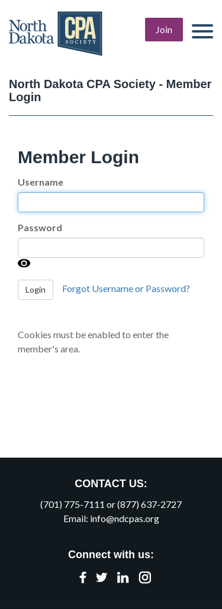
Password (40, 227)
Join (164, 29)
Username (40, 181)
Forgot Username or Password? (126, 288)
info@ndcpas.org (124, 518)
